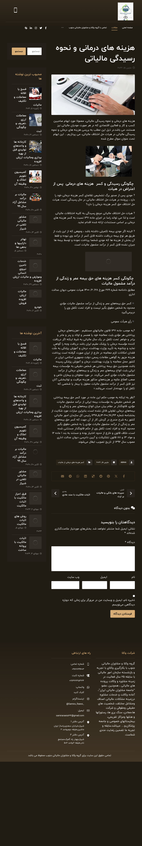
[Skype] (9, 28)
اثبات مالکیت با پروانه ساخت (20, 562)
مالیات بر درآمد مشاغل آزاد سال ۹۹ (19, 204)
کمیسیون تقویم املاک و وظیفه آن (20, 181)
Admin (123, 518)
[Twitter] (24, 28)
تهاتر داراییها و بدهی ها (20, 249)
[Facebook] (29, 28)
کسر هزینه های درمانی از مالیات (71, 518)
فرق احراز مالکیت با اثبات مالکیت (20, 515)
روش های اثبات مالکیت (20, 536)
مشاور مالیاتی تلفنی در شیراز (21, 228)
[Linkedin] (14, 28)
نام (133, 638)
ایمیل (103, 638)
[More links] (61, 28)
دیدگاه (130, 601)
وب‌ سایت (73, 638)
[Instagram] (19, 28)
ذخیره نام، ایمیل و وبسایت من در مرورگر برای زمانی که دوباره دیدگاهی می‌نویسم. (98, 666)
